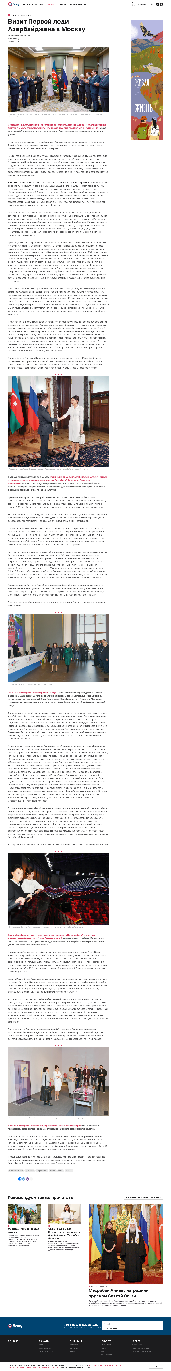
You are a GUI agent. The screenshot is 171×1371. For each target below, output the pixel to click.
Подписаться (112, 1329)
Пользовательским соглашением (101, 1365)
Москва (53, 1171)
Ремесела (74, 1345)
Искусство (106, 1345)
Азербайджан (41, 1171)
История (74, 1348)
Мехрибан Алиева (16, 1171)
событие (69, 1171)
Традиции (61, 4)
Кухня (72, 1351)
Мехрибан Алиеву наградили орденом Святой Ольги (119, 1293)
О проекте (137, 1345)
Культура (50, 4)
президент (30, 1171)
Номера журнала (78, 4)
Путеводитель (46, 1351)
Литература (106, 1355)
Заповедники (45, 1348)
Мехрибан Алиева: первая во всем (23, 1230)
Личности (28, 4)
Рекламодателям (140, 1348)
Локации (39, 4)
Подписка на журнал (142, 1351)
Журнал (136, 1341)
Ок (156, 1366)
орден (60, 1171)
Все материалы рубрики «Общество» (143, 1197)
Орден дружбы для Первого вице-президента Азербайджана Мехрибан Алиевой (64, 1233)
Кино (103, 1348)
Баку (41, 1345)
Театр (104, 1351)
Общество (26, 15)
